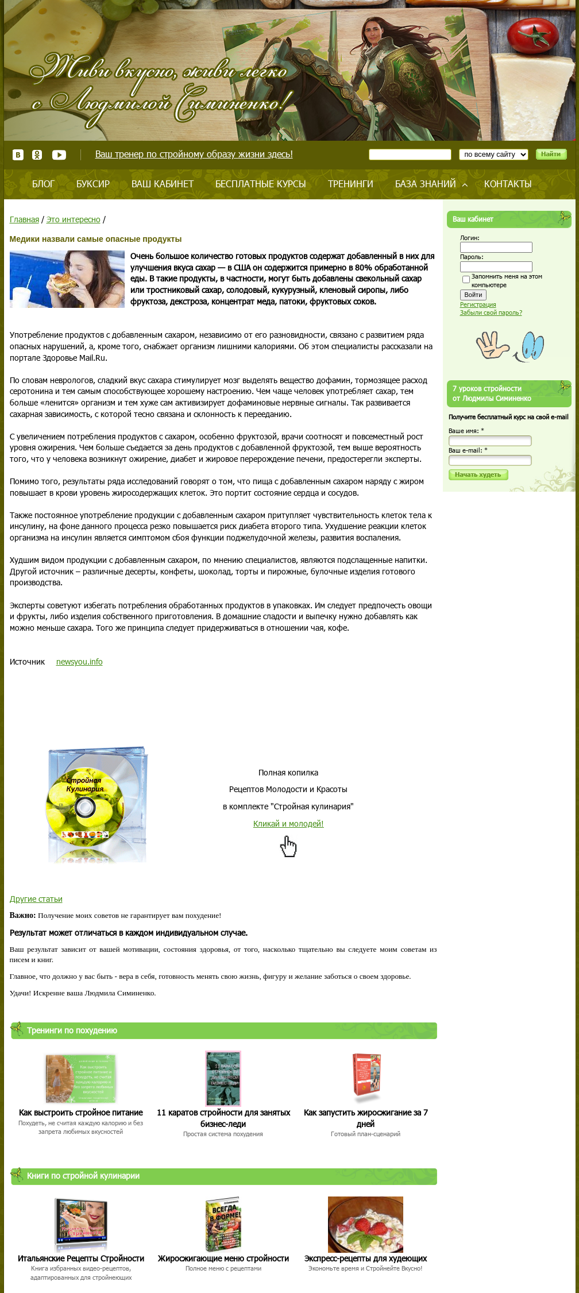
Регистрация (478, 304)
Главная (24, 219)
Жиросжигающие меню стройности (223, 1258)
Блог (43, 183)
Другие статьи (36, 898)
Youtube (59, 154)
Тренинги (350, 183)
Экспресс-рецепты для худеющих (365, 1258)
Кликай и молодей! (288, 823)
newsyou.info (79, 661)
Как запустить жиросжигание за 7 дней (366, 1118)
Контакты (508, 183)
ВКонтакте (18, 154)
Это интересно (74, 219)
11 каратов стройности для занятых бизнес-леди (223, 1118)
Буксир (93, 183)
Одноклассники (37, 154)
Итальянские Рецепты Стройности (81, 1258)
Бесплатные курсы (260, 183)
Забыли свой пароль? (491, 312)
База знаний (425, 183)
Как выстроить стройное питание (80, 1112)
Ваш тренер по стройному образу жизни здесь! (194, 154)
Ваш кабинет (163, 183)
